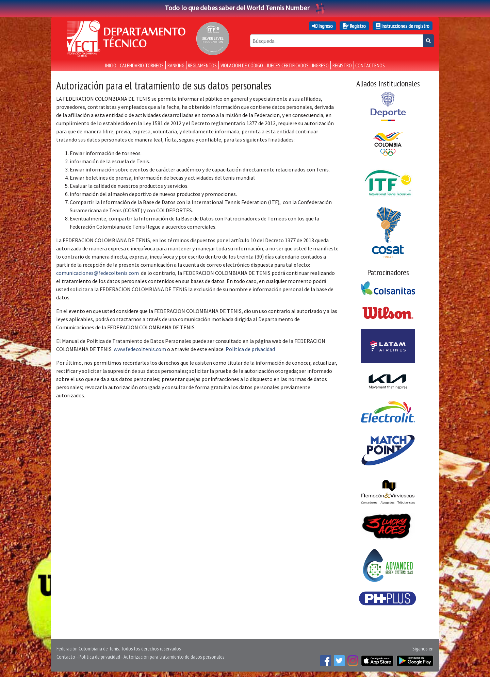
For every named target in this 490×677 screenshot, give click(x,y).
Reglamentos (202, 65)
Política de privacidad (250, 349)
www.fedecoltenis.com (140, 349)
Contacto (65, 656)
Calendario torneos (142, 65)
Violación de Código (241, 65)
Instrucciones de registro (402, 25)
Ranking (175, 65)
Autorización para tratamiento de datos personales (174, 656)
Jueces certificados (288, 65)
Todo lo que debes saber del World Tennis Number (245, 7)
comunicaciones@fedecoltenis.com (97, 272)
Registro (354, 25)
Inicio (110, 65)
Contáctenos (370, 65)
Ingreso (322, 25)
